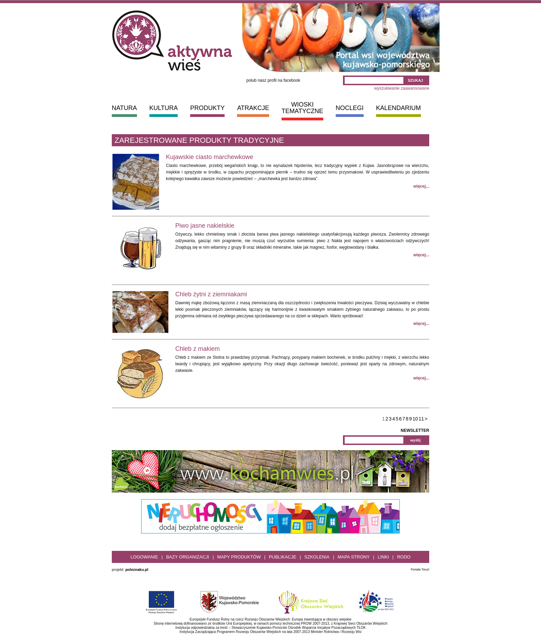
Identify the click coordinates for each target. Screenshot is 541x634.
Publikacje (282, 556)
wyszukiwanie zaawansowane (401, 88)
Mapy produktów (239, 556)
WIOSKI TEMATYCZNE (302, 108)
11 (421, 419)
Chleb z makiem (197, 348)
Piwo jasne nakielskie (204, 225)
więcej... (421, 186)
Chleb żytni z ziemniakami (211, 294)
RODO (404, 556)
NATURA (124, 108)
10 (415, 419)
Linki (383, 556)
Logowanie (144, 556)
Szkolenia (316, 556)
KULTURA (163, 108)
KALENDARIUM (398, 108)
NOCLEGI (350, 108)
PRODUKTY (207, 108)
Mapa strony (353, 556)
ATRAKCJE (253, 108)
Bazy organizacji (187, 556)
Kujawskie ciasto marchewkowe (209, 156)
